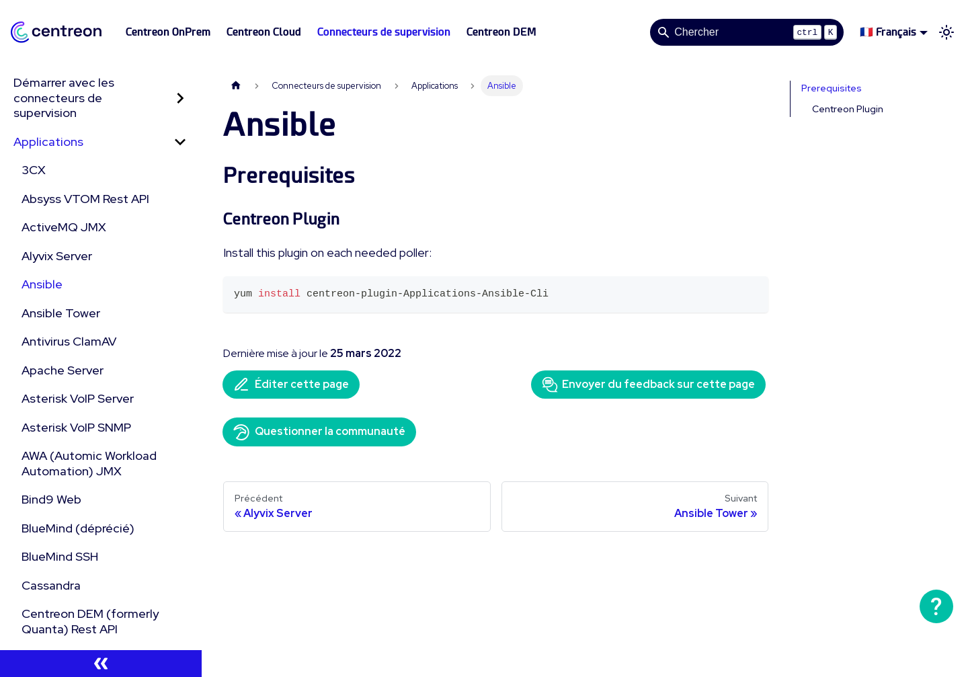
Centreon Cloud (264, 32)
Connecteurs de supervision (383, 32)
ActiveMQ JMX (64, 227)
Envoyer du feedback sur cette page (648, 384)
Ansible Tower (61, 313)
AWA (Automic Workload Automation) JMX (89, 463)
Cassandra (51, 585)
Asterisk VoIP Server (78, 398)
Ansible (42, 284)
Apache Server (63, 370)
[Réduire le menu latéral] (101, 663)
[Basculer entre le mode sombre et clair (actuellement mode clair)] (946, 32)
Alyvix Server (57, 256)
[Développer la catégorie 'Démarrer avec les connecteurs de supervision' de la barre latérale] (180, 98)
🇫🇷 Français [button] (888, 32)
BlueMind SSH (60, 556)
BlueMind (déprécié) (78, 528)
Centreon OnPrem (168, 32)
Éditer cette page (291, 384)
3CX (34, 169)
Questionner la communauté (319, 432)
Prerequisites (831, 88)
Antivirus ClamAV (69, 341)
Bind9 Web (51, 499)
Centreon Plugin (847, 109)
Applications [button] (48, 141)
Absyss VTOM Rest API (85, 198)
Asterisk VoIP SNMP (76, 427)
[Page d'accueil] (236, 85)
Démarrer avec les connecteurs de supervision (63, 97)
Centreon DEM (501, 32)
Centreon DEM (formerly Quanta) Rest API (90, 621)
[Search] (747, 32)
